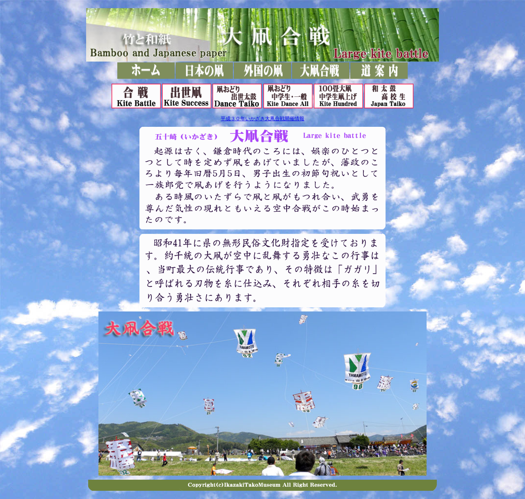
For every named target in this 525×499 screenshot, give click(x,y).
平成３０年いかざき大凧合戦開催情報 (262, 118)
